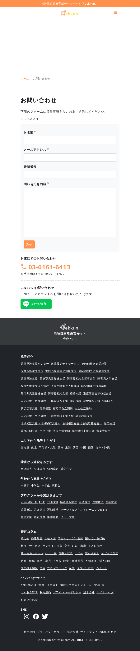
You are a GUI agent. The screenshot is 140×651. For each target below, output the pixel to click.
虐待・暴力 (44, 560)
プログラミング (57, 568)
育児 (67, 546)
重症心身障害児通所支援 (61, 371)
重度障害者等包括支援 (97, 393)
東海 (68, 447)
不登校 (57, 560)
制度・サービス (31, 546)
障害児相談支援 (58, 393)
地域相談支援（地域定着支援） (82, 423)
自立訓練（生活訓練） (35, 416)
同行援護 (75, 401)
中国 (83, 447)
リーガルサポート (32, 553)
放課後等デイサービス (65, 363)
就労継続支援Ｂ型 (83, 431)
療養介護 (75, 393)
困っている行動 (95, 538)
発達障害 (26, 469)
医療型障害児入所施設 (65, 386)
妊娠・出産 (79, 546)
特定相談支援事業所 (94, 386)
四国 (91, 447)
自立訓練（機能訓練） (35, 401)
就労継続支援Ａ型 (62, 416)
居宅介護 (109, 423)
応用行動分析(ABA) (33, 502)
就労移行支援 (91, 401)
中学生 (46, 485)
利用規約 (45, 592)
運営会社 (89, 592)
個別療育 (39, 517)
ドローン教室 (85, 568)
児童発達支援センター (35, 363)
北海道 (25, 447)
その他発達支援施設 (94, 363)
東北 (34, 447)
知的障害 (52, 469)
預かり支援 (68, 517)
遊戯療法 (26, 509)
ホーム (25, 78)
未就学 (25, 485)
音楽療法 (39, 509)
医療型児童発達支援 (52, 378)
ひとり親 (51, 553)
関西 (76, 447)
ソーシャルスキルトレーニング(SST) (84, 509)
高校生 (56, 485)
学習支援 (26, 517)
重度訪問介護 (29, 431)
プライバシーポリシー (67, 592)
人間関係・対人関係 (98, 560)
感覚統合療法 (68, 502)
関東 (60, 447)
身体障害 (39, 469)
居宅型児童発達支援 (33, 393)
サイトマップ (105, 592)
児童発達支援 (29, 378)
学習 (42, 568)
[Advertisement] (70, 45)
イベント (101, 568)
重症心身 (66, 469)
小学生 (35, 485)
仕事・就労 (66, 553)
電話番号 (30, 167)
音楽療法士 (103, 431)
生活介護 (45, 431)
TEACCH (52, 502)
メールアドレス (36, 149)
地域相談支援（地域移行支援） (40, 423)
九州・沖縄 (103, 447)
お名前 (30, 132)
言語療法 (84, 502)
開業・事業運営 (73, 560)
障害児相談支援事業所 (81, 378)
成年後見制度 (29, 568)
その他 (25, 538)
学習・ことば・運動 (70, 538)
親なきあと (92, 553)
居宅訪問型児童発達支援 (94, 371)
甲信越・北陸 (47, 447)
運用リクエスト (48, 585)
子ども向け (95, 546)
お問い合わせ (29, 600)
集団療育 (52, 517)
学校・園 (50, 538)
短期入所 (108, 401)
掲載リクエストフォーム (75, 585)
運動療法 (52, 509)
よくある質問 (29, 592)
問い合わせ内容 (36, 184)
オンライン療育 (53, 546)
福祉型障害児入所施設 (35, 386)
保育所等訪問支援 (32, 371)
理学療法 (111, 502)
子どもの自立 (109, 553)
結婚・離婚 (28, 560)
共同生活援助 (61, 431)
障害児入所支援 (107, 378)
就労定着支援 (29, 408)
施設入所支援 (59, 401)
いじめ (79, 553)
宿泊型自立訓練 (63, 408)
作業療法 (98, 502)
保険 (72, 568)
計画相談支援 (84, 416)
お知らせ (99, 585)
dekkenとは (28, 585)
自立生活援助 (83, 408)
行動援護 (45, 408)
